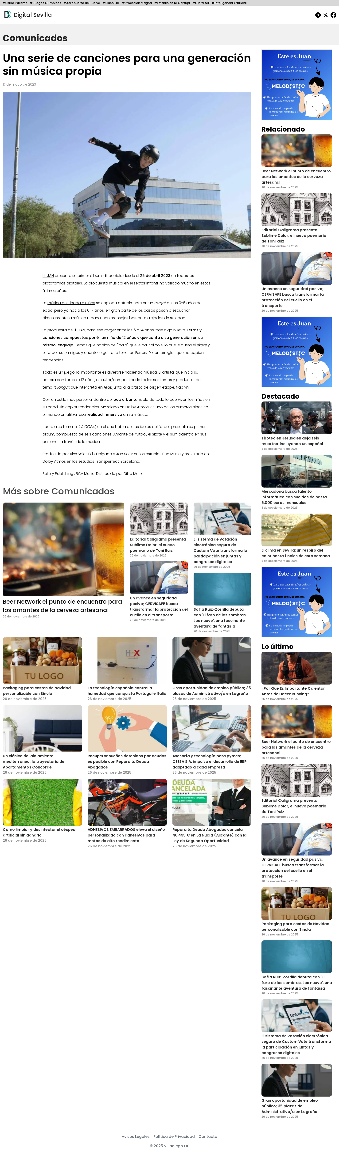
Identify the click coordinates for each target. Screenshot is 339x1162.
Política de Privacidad (174, 1136)
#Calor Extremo (14, 3)
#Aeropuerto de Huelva (81, 3)
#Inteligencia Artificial (229, 3)
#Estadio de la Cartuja (172, 3)
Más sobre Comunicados (58, 491)
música (150, 372)
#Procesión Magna (137, 3)
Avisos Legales (136, 1136)
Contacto (208, 1136)
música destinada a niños (71, 303)
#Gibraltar (200, 3)
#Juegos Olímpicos (45, 3)
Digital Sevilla (27, 15)
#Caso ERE (111, 3)
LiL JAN (48, 275)
